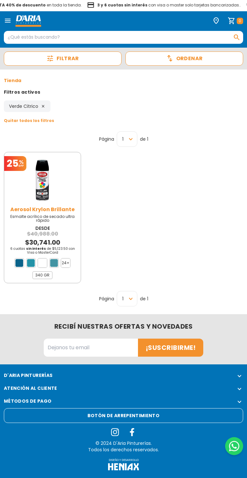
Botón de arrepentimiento (123, 415)
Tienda (12, 80)
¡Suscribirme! (171, 347)
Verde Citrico (27, 106)
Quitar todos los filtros (29, 120)
